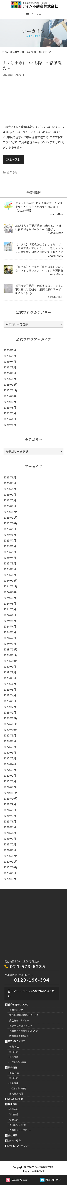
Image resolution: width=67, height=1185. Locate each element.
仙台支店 (14, 1057)
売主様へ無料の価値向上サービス (23, 1015)
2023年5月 (10, 689)
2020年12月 (11, 856)
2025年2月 (10, 569)
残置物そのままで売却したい (23, 1031)
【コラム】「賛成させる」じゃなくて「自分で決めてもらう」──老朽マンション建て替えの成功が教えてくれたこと (39, 248)
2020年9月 (10, 873)
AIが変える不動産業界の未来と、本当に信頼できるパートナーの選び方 (38, 227)
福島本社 (14, 1046)
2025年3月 (10, 563)
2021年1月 (10, 850)
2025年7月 (10, 413)
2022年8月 (10, 741)
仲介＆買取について (18, 1004)
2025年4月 (10, 557)
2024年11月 (11, 586)
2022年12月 (11, 718)
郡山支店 (14, 1051)
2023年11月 (11, 655)
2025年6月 (10, 419)
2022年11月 (11, 724)
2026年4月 (10, 361)
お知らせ (12, 172)
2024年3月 (10, 632)
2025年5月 (10, 424)
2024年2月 (10, 638)
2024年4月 (10, 626)
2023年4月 (10, 695)
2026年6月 (10, 350)
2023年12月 (11, 649)
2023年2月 (10, 707)
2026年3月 (10, 367)
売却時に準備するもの (20, 1025)
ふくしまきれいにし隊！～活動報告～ (32, 65)
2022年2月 (10, 775)
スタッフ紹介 (14, 1140)
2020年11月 (11, 861)
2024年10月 (11, 592)
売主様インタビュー (19, 1020)
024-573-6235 (27, 966)
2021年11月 (11, 793)
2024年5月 (10, 621)
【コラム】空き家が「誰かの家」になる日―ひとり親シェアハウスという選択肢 (39, 268)
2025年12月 (11, 384)
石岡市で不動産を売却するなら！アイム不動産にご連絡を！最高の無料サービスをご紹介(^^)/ (39, 289)
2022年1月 (10, 781)
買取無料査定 (16, 1009)
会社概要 (12, 1135)
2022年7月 (10, 747)
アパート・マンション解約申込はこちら (31, 993)
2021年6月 (10, 821)
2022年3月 (10, 770)
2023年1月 (10, 712)
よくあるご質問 (15, 1098)
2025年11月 (11, 390)
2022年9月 (10, 735)
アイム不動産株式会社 (43, 1167)
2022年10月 (11, 729)
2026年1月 (10, 379)
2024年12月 (11, 580)
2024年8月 (10, 603)
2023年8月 (10, 672)
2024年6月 (10, 615)
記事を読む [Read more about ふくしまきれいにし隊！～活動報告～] (13, 159)
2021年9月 (10, 804)
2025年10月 (11, 396)
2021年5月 (10, 827)
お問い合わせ (50, 1180)
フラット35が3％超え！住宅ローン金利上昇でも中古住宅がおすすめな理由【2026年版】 (39, 206)
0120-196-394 (31, 979)
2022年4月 (10, 764)
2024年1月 (10, 643)
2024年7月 (10, 609)
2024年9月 (10, 598)
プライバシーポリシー (19, 1145)
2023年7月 (10, 678)
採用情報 (12, 1104)
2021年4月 (10, 833)
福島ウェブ (39, 1170)
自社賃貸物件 (16, 1093)
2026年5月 (10, 356)
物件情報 (12, 1067)
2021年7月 (10, 815)
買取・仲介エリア (16, 1041)
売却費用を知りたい (19, 1036)
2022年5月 (10, 758)
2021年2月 (10, 844)
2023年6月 (10, 684)
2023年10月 (11, 661)
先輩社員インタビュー (20, 1130)
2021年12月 (11, 787)
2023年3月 (10, 701)
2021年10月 (11, 798)
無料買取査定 (17, 1180)
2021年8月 (10, 810)
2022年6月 (10, 752)
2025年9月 (10, 402)
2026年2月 (10, 373)
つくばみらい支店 (17, 1062)
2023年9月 (10, 666)
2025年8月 (10, 407)
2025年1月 (10, 575)
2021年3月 (10, 838)
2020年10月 (11, 867)
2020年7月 (10, 879)
